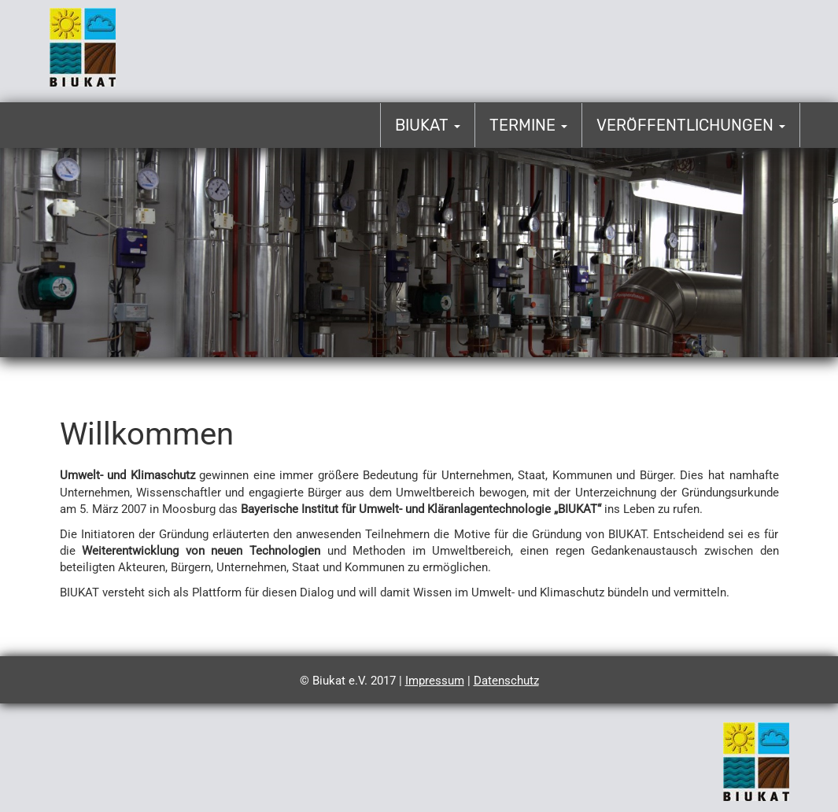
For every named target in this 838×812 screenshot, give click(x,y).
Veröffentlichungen (690, 125)
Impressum (434, 681)
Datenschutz (506, 681)
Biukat (427, 125)
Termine (528, 125)
